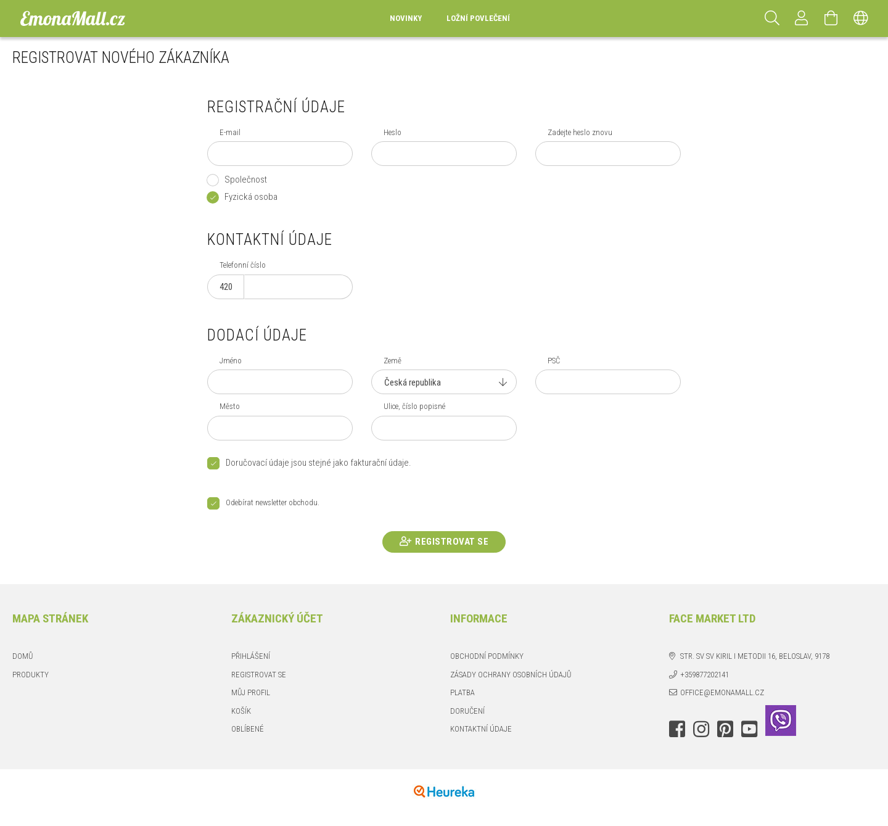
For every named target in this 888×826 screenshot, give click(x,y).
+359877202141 (704, 674)
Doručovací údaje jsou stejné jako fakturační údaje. (318, 462)
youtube (749, 729)
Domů (22, 656)
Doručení (467, 711)
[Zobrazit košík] (831, 18)
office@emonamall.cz (722, 692)
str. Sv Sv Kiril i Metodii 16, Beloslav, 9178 (754, 656)
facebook (677, 729)
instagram (701, 729)
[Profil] (801, 18)
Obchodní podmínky (487, 656)
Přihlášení (250, 656)
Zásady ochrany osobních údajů (510, 674)
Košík (241, 711)
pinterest (725, 729)
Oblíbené (247, 728)
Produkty (30, 674)
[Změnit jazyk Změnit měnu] (861, 18)
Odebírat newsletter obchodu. (272, 503)
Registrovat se (451, 541)
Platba (462, 692)
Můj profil (250, 692)
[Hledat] (772, 18)
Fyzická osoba (251, 196)
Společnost (245, 179)
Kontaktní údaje (481, 728)
